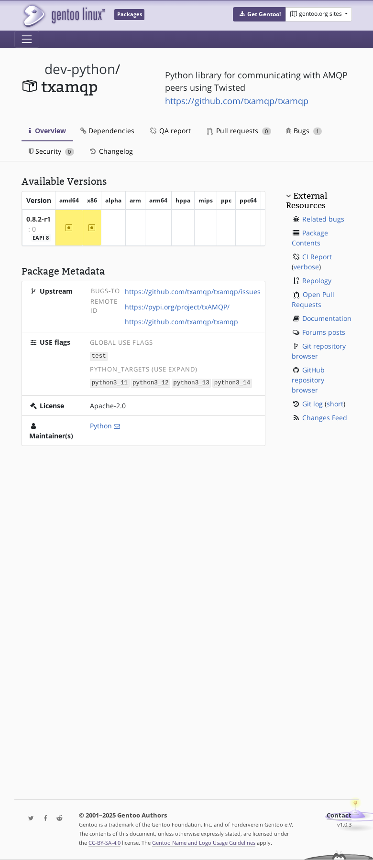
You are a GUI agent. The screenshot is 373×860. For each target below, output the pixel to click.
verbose (306, 266)
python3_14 (232, 382)
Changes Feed (324, 417)
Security (51, 151)
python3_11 (110, 382)
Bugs (303, 130)
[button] (259, 14)
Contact (339, 815)
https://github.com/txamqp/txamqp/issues (193, 291)
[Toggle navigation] (26, 39)
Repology (316, 280)
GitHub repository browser (308, 379)
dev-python (79, 69)
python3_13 (191, 382)
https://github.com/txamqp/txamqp (236, 100)
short (335, 403)
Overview (47, 130)
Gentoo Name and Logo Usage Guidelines (203, 842)
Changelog (110, 151)
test (99, 355)
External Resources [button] (306, 200)
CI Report (317, 256)
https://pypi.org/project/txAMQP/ (177, 306)
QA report (170, 130)
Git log (312, 403)
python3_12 (150, 382)
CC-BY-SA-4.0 (104, 842)
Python (101, 424)
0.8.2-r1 (38, 218)
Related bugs (323, 218)
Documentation (326, 318)
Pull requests (239, 130)
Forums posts (323, 332)
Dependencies (107, 130)
